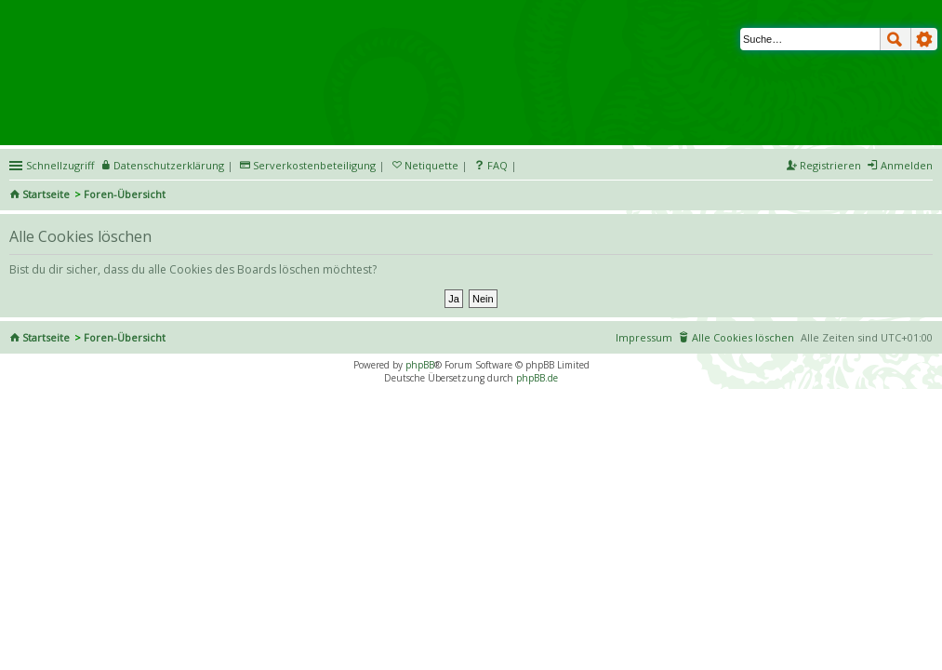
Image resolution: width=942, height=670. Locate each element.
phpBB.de (537, 377)
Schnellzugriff (60, 165)
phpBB (419, 364)
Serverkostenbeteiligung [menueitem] (314, 165)
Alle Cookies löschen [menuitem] (743, 337)
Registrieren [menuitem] (830, 165)
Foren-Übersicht (125, 194)
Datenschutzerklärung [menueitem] (168, 165)
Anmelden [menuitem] (907, 165)
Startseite (46, 194)
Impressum (644, 337)
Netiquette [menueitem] (431, 165)
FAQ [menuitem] (497, 165)
